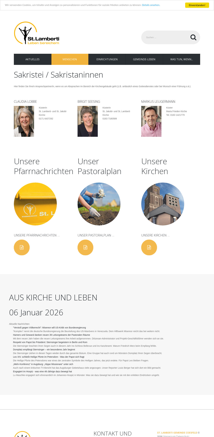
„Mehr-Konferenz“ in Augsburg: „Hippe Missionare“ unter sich (43, 364)
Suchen (193, 37)
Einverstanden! (197, 5)
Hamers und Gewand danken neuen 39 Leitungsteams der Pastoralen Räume (51, 335)
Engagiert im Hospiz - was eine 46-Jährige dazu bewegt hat (42, 371)
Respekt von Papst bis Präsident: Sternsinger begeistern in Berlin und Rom (50, 342)
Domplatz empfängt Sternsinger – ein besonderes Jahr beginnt (44, 349)
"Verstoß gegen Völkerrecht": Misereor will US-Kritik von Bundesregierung (49, 327)
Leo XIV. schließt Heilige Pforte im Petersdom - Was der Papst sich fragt (48, 357)
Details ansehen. (152, 5)
